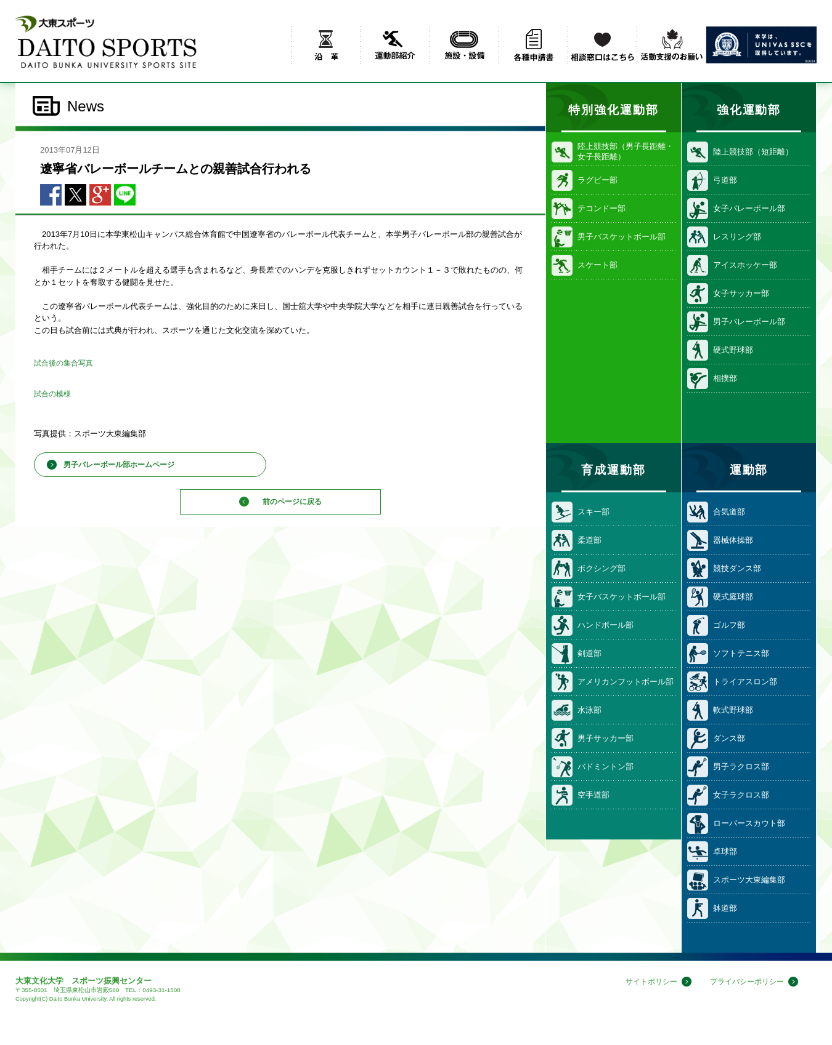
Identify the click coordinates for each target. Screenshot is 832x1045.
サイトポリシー (643, 982)
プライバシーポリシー (744, 982)
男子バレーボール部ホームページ (118, 464)
